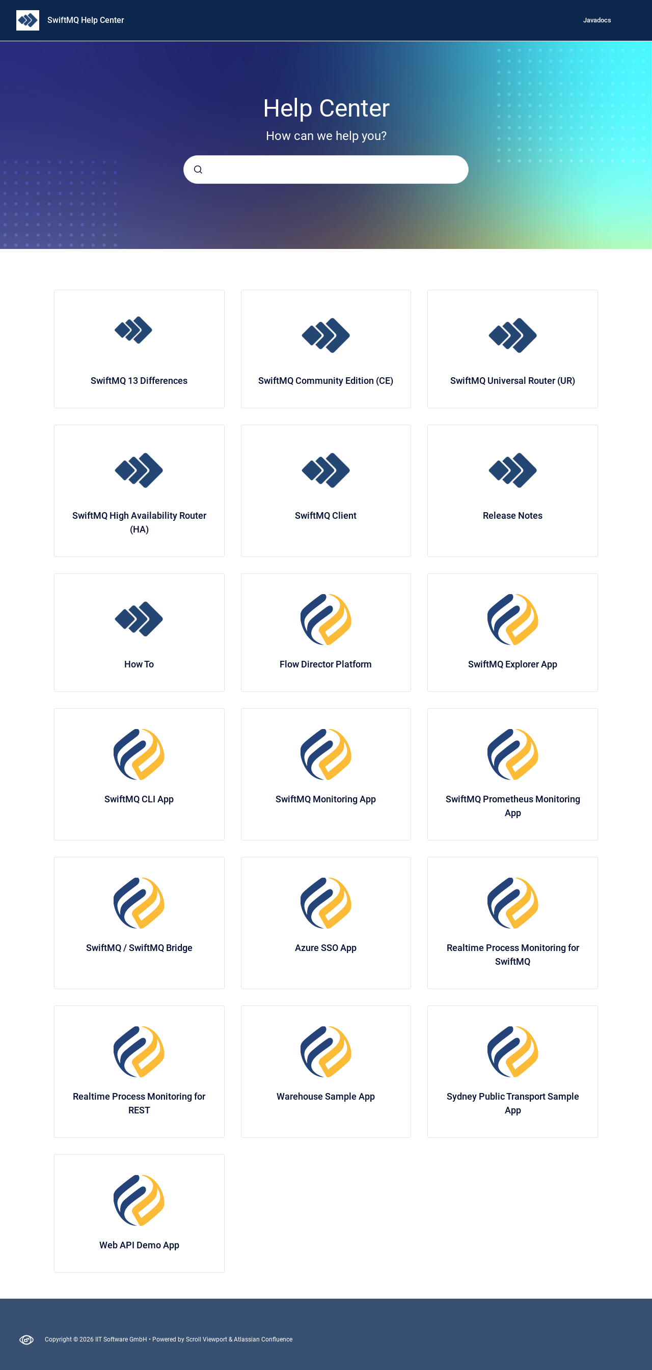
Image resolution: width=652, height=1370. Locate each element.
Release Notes (512, 515)
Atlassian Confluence (263, 1339)
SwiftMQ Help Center (85, 20)
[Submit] (198, 169)
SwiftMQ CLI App (139, 799)
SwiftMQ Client (326, 515)
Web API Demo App (139, 1245)
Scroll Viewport (207, 1339)
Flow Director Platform (326, 664)
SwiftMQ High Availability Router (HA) (139, 522)
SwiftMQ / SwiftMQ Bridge (139, 947)
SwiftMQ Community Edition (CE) (325, 380)
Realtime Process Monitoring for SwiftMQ (513, 954)
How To (139, 664)
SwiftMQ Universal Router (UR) (512, 380)
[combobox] (326, 169)
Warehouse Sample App (326, 1096)
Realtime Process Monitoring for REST (139, 1103)
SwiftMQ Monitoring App (326, 799)
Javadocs (597, 20)
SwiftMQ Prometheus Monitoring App (513, 806)
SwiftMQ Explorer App (512, 664)
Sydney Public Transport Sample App (513, 1103)
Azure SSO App (326, 947)
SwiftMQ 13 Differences (139, 380)
